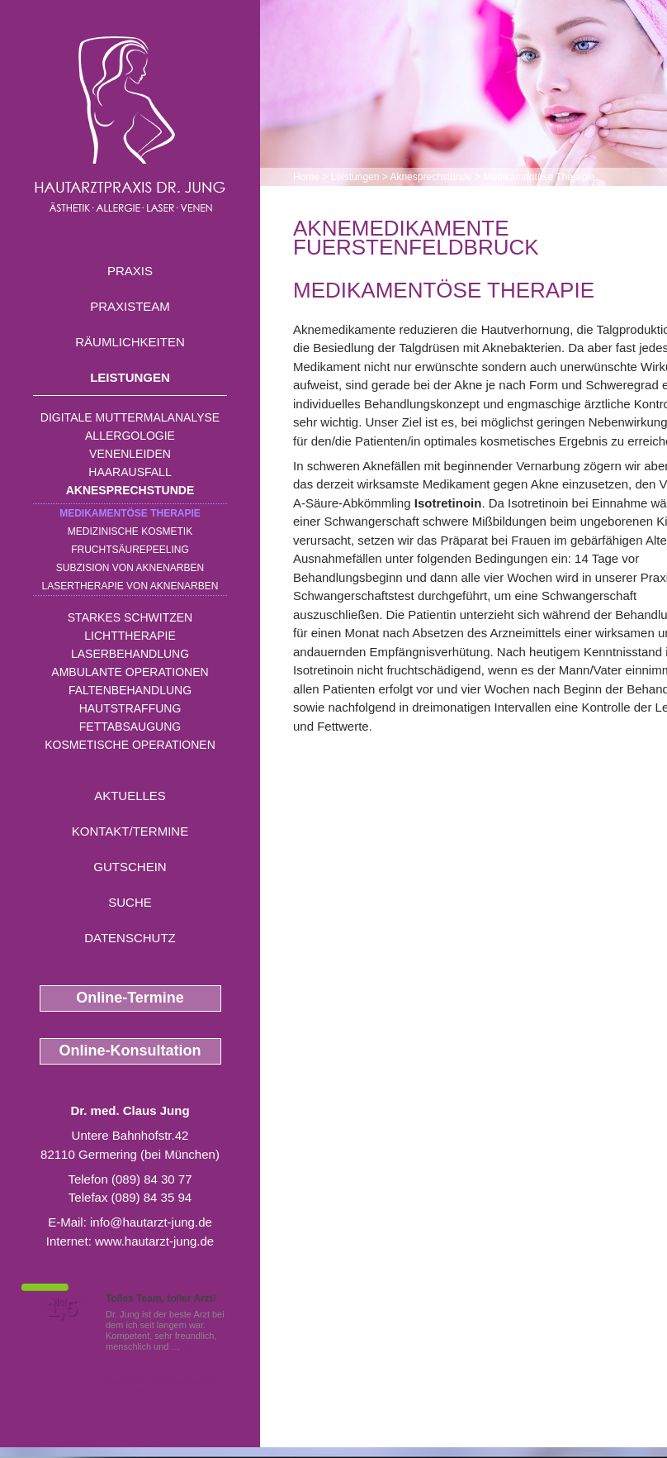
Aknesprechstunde (130, 490)
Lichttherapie (129, 635)
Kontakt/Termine (130, 831)
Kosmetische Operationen (130, 744)
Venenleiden (130, 453)
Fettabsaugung (130, 726)
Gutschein (129, 867)
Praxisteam (130, 306)
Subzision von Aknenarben (130, 568)
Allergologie (130, 435)
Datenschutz (130, 938)
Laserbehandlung (130, 653)
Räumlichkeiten (130, 342)
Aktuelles (130, 796)
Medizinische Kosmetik (130, 531)
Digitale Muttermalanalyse (130, 417)
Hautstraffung (130, 708)
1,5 (62, 1308)
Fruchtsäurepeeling (130, 549)
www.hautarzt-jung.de (154, 1241)
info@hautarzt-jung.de (151, 1222)
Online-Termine (130, 997)
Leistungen (130, 377)
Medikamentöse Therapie (130, 513)
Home (306, 177)
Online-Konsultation (130, 1050)
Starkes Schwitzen (130, 617)
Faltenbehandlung (130, 690)
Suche (130, 902)
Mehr (193, 1346)
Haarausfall (129, 472)
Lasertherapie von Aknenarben (130, 586)
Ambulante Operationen (129, 672)
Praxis (130, 271)
